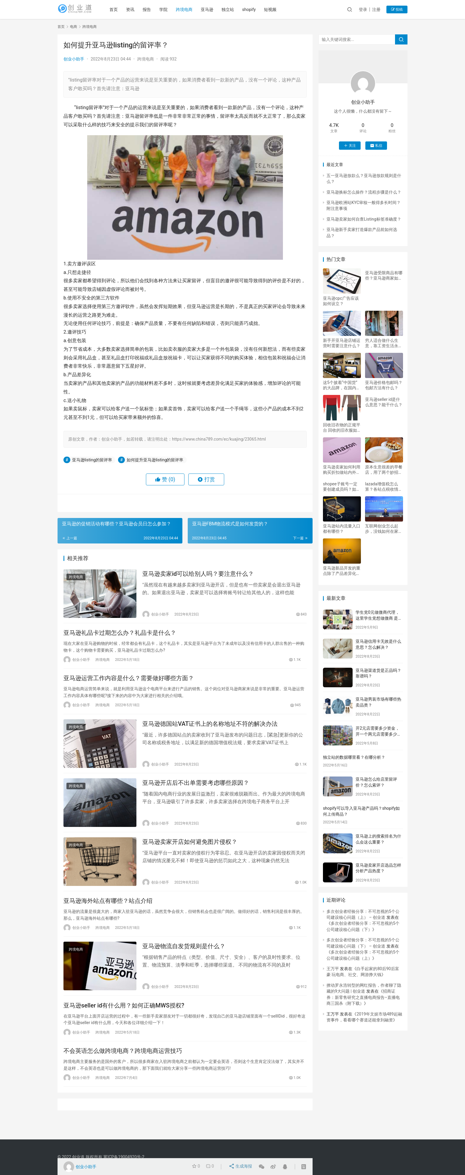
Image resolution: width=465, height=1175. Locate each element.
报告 (156, 9)
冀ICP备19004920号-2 (123, 1157)
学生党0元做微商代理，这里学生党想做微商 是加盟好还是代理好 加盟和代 (379, 618)
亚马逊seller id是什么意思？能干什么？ (383, 402)
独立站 (237, 9)
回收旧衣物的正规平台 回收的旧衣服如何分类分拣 (341, 428)
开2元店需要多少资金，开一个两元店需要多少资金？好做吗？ (378, 734)
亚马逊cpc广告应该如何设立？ (341, 301)
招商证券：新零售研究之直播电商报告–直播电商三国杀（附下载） (363, 997)
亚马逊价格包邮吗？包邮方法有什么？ (383, 385)
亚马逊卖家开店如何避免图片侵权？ (189, 851)
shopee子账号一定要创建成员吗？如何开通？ (341, 487)
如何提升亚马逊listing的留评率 (155, 459)
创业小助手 (73, 59)
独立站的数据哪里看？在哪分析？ (354, 757)
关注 (350, 146)
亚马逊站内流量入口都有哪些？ (341, 529)
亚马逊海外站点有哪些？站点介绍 (107, 912)
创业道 (78, 1157)
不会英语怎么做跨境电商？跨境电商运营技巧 (122, 1067)
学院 (172, 9)
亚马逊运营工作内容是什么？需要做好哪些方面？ (128, 682)
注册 (376, 9)
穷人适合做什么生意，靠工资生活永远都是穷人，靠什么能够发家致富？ (383, 343)
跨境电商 (193, 9)
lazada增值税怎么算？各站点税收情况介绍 (383, 487)
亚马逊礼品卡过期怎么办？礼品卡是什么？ (119, 635)
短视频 (279, 9)
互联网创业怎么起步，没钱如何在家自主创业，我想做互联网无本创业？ (383, 529)
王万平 (333, 968)
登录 (363, 9)
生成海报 (241, 1166)
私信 (376, 146)
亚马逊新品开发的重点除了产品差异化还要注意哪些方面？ (341, 571)
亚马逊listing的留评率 (92, 459)
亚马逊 (216, 9)
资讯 (139, 9)
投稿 (397, 9)
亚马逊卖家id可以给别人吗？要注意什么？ (198, 574)
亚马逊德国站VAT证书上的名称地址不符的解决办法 (210, 729)
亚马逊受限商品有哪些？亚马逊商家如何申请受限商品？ (383, 275)
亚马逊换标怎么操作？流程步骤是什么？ (364, 192)
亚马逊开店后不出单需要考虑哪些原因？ (195, 790)
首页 (123, 9)
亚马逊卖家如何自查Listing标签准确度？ (364, 219)
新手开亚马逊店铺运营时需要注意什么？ (341, 343)
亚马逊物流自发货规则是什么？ (183, 959)
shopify (258, 9)
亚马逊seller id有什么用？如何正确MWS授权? (123, 1019)
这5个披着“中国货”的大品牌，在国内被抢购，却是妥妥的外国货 (341, 385)
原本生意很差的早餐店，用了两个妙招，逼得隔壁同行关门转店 (383, 470)
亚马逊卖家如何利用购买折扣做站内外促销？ (341, 470)
